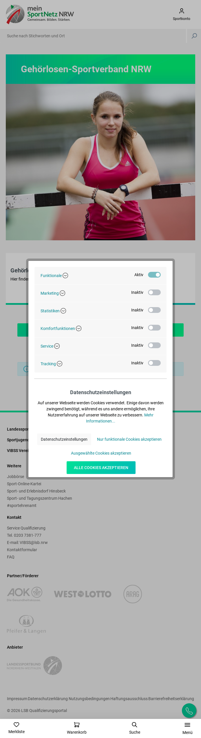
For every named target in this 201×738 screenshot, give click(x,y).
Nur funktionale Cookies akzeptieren (129, 439)
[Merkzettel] (16, 728)
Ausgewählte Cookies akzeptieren (101, 453)
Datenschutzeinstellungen (64, 439)
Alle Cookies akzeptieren (101, 467)
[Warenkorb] (76, 728)
